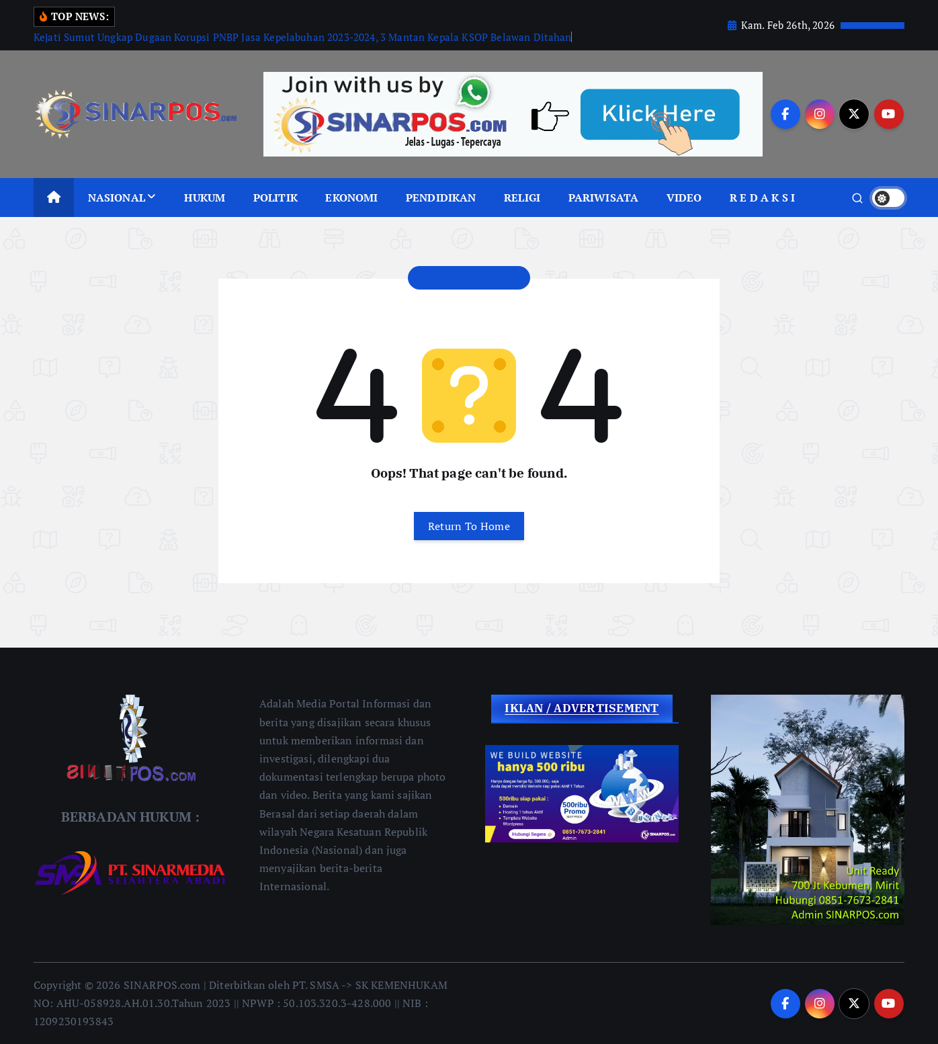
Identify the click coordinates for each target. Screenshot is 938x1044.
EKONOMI (351, 197)
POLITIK (275, 197)
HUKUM (204, 197)
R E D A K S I (762, 197)
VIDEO (684, 197)
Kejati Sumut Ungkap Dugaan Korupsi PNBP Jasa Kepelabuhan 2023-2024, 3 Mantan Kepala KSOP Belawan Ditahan (303, 37)
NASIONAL (116, 197)
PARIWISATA (603, 197)
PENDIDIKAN (441, 197)
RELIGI (522, 197)
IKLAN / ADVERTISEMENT (581, 708)
